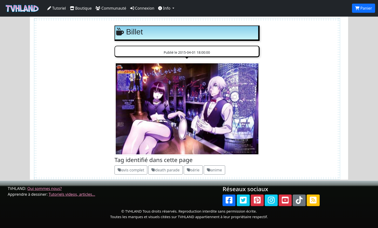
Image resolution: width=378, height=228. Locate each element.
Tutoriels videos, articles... (72, 194)
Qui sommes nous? (44, 188)
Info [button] (164, 8)
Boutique (81, 8)
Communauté (110, 8)
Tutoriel (56, 8)
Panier (363, 8)
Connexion (142, 8)
